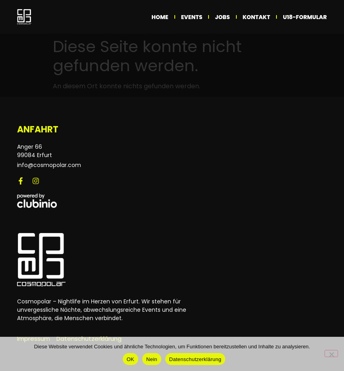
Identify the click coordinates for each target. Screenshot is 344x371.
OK (130, 359)
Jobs (222, 17)
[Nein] (331, 353)
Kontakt (257, 17)
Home (160, 17)
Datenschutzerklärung (195, 359)
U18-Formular (305, 17)
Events (192, 17)
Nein (151, 359)
